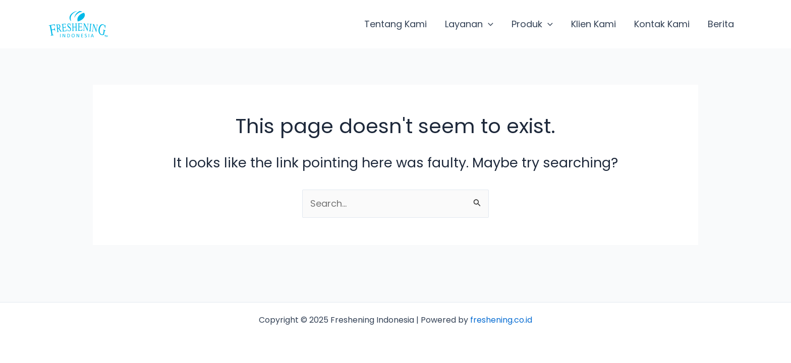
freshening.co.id (501, 320)
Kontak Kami (662, 24)
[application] (488, 24)
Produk (532, 24)
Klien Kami (593, 24)
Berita (721, 24)
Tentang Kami (395, 24)
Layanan (469, 24)
